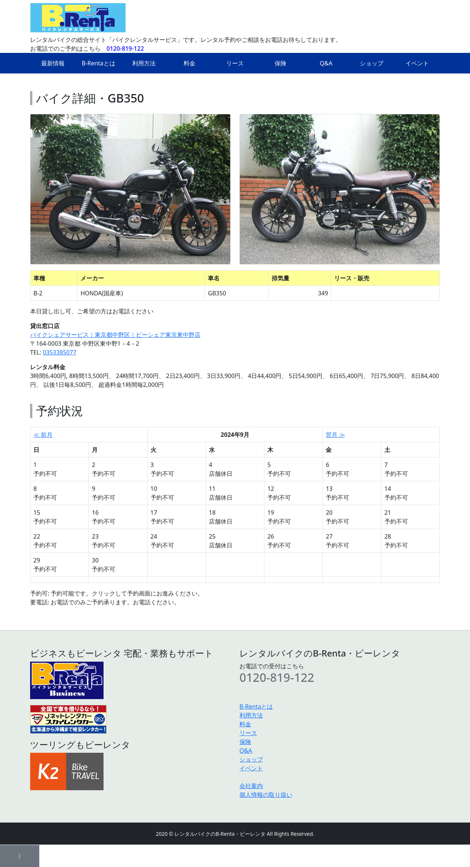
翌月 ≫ (335, 435)
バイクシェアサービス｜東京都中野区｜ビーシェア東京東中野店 (115, 335)
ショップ (371, 63)
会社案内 (251, 786)
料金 (189, 63)
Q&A (326, 63)
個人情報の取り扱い (265, 795)
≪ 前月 (43, 435)
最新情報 (53, 63)
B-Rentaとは (98, 63)
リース (235, 63)
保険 (280, 63)
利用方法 (144, 63)
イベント (417, 63)
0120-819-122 (125, 48)
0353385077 (60, 352)
